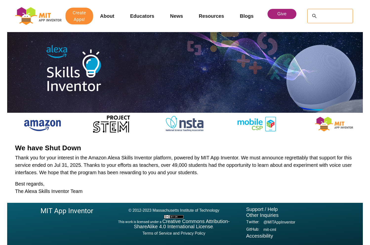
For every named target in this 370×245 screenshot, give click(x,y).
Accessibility (259, 236)
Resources (211, 16)
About (107, 16)
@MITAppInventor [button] (279, 222)
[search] (329, 16)
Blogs (247, 16)
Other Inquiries (262, 215)
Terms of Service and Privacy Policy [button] (174, 233)
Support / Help (262, 209)
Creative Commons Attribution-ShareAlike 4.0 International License (182, 224)
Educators (142, 16)
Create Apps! (79, 16)
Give (282, 13)
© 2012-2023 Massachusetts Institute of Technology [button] (173, 210)
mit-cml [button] (270, 229)
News (176, 16)
